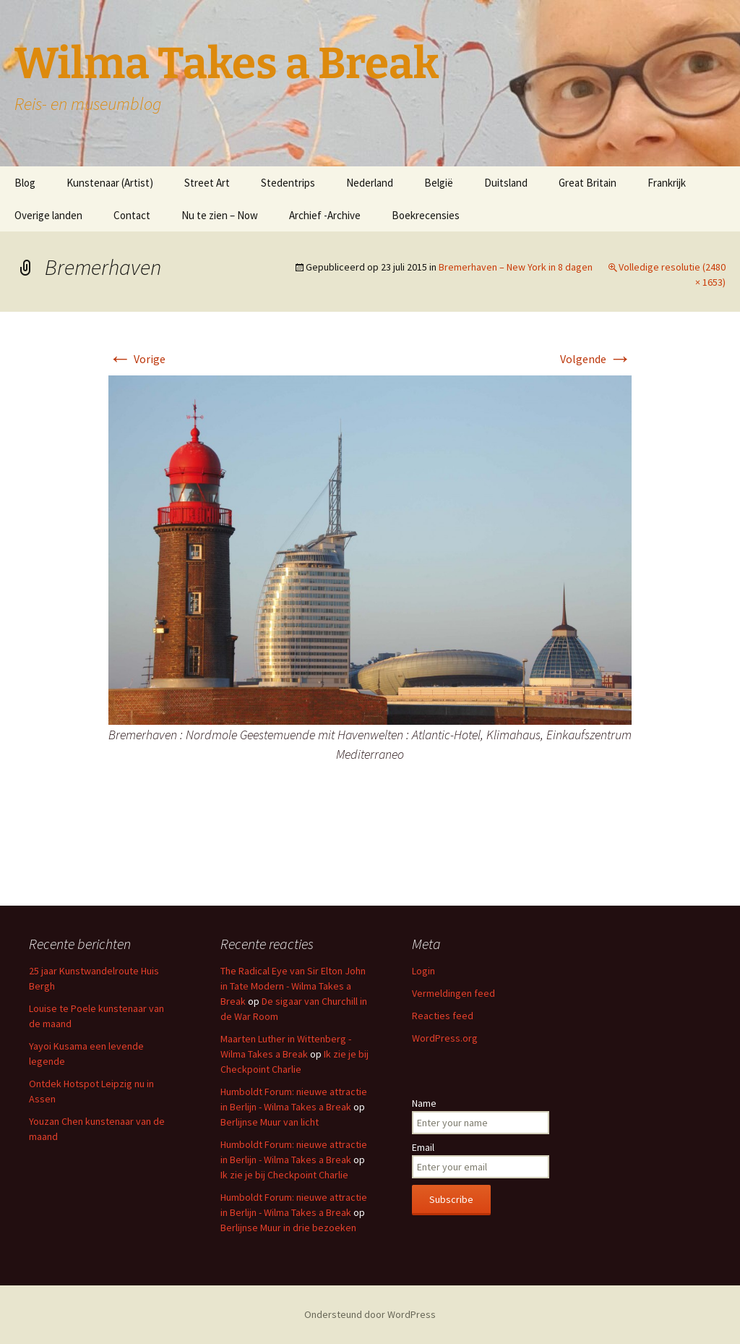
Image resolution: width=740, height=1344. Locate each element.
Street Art (207, 183)
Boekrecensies (426, 215)
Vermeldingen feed (453, 993)
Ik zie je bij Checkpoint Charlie (284, 1174)
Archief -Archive (325, 215)
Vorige (136, 359)
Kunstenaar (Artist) (109, 183)
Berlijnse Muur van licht (269, 1121)
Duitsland (506, 183)
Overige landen (48, 215)
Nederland (369, 183)
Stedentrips (288, 183)
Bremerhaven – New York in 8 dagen (516, 266)
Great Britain (587, 183)
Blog (24, 183)
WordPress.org (445, 1038)
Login (423, 970)
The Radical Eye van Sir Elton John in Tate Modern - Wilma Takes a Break (293, 986)
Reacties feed (442, 1015)
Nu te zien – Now (219, 215)
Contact (131, 215)
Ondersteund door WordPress (370, 1314)
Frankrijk (667, 183)
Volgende (596, 359)
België (438, 183)
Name (424, 1103)
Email (423, 1147)
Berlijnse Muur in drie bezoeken (288, 1227)
